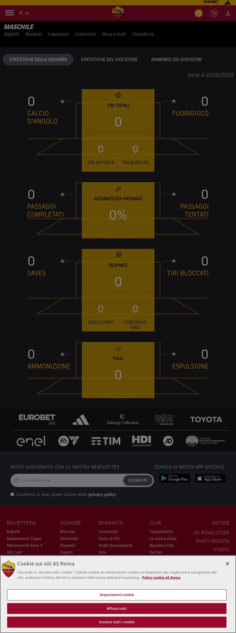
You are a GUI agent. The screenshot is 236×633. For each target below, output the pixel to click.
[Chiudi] (227, 564)
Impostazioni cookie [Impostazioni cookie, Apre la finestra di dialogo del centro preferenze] (117, 594)
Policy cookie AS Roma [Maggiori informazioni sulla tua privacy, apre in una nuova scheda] (161, 577)
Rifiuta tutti (117, 608)
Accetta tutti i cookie (117, 622)
